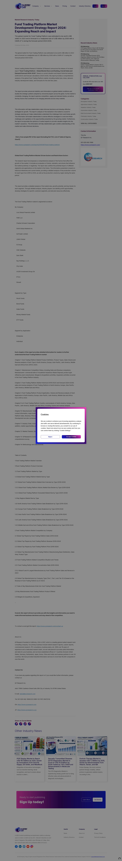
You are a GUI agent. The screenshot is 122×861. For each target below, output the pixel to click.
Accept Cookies (71, 436)
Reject (50, 437)
